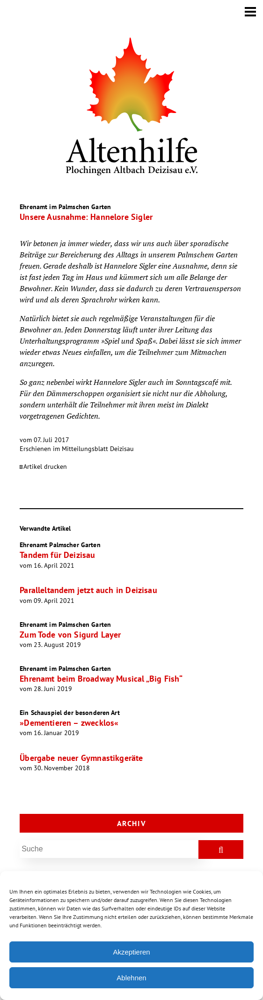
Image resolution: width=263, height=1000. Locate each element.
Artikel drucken (45, 466)
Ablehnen (131, 978)
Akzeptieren (131, 952)
